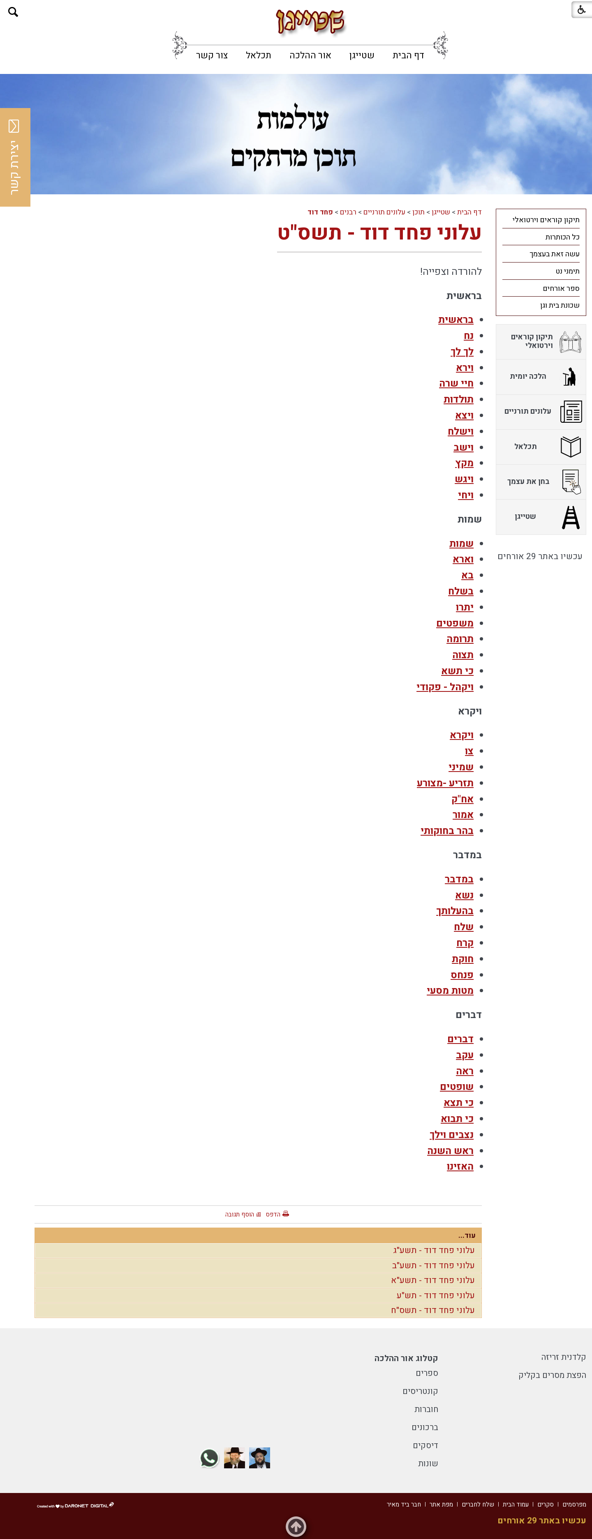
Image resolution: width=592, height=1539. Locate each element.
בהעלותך (455, 911)
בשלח (461, 591)
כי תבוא (457, 1119)
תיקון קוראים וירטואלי (546, 220)
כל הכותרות (563, 237)
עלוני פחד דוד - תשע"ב (433, 1265)
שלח (464, 927)
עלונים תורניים (384, 212)
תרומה (460, 639)
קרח (465, 943)
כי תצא (459, 1103)
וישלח (461, 431)
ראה (465, 1071)
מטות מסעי (450, 991)
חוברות (426, 1409)
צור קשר (212, 55)
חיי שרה (456, 383)
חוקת (463, 959)
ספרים (427, 1373)
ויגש (464, 479)
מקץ (464, 463)
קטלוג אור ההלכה (406, 1358)
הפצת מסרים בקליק (552, 1375)
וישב (463, 447)
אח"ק (462, 799)
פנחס (462, 975)
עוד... (467, 1235)
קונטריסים (420, 1391)
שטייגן (362, 55)
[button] (13, 12)
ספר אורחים (561, 288)
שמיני (461, 767)
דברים (460, 1039)
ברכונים (425, 1427)
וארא (463, 559)
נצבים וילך (452, 1135)
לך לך (462, 352)
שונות (428, 1464)
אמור (463, 815)
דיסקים (425, 1445)
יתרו (465, 607)
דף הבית (408, 55)
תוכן (418, 212)
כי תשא (457, 671)
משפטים (455, 623)
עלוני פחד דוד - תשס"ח (433, 1310)
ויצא (464, 415)
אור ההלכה (310, 55)
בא (467, 575)
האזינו (460, 1166)
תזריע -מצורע (445, 783)
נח (469, 336)
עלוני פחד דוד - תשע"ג (434, 1250)
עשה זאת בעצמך (555, 254)
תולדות (459, 399)
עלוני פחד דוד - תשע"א (433, 1280)
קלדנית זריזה (563, 1357)
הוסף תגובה (239, 1214)
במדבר (459, 879)
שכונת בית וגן (560, 305)
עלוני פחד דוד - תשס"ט (379, 233)
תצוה (463, 655)
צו (469, 751)
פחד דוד (320, 212)
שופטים (457, 1087)
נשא (464, 895)
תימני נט (567, 271)
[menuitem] (408, 55)
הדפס (273, 1214)
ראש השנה (450, 1151)
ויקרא (462, 735)
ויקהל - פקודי (445, 687)
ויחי (466, 495)
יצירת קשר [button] (14, 157)
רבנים (348, 212)
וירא (465, 368)
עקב (465, 1055)
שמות (461, 544)
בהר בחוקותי (447, 831)
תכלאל (258, 55)
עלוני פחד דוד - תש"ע (436, 1295)
